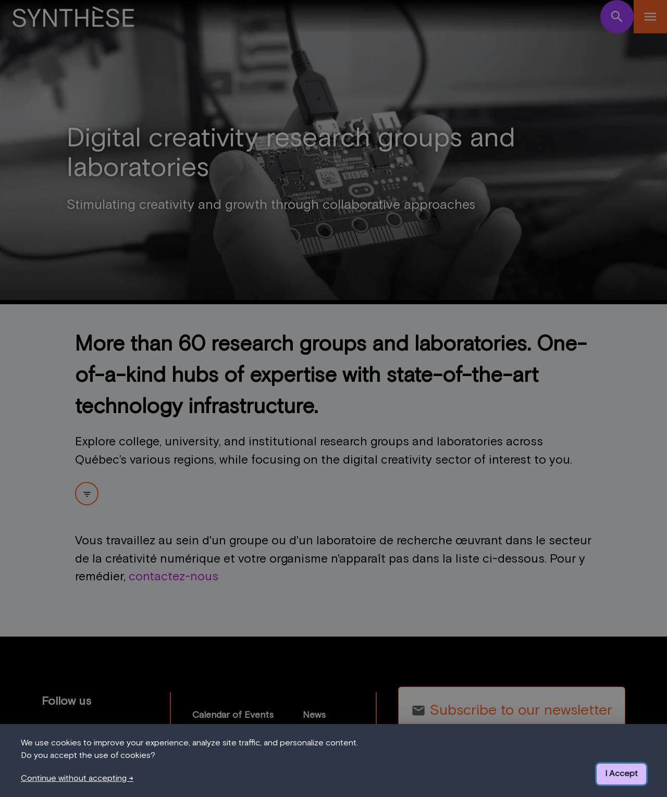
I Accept (621, 773)
